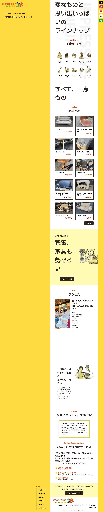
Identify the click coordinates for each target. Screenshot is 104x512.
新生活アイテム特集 (67, 279)
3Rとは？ (41, 497)
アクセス (41, 501)
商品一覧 (89, 223)
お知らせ (41, 504)
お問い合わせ (42, 508)
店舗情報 (76, 505)
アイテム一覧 (42, 490)
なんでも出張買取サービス (74, 493)
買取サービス (42, 493)
